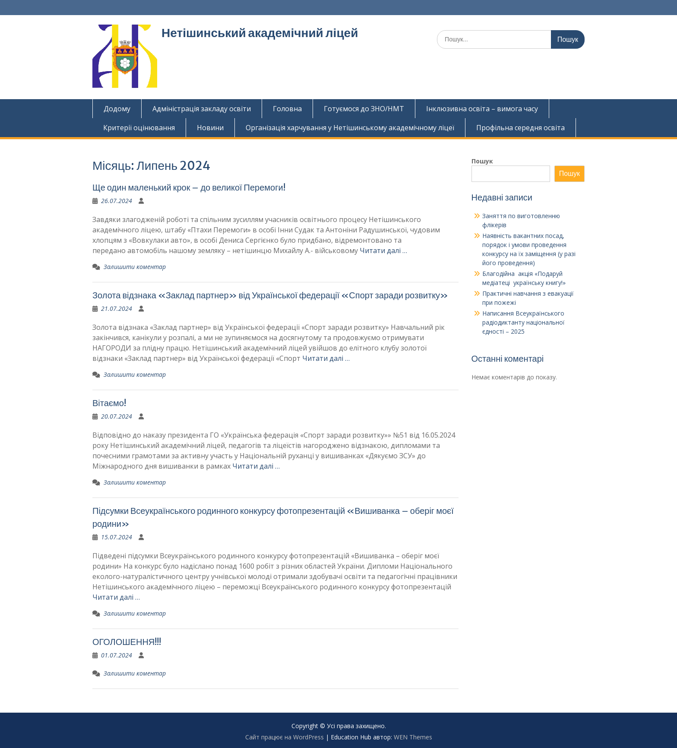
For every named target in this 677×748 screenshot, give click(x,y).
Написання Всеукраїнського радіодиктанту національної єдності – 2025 (523, 322)
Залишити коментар (135, 267)
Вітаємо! (109, 402)
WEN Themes (413, 737)
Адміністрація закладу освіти (201, 108)
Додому (117, 108)
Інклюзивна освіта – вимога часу (482, 108)
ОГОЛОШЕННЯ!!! (126, 641)
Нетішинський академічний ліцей (259, 33)
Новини (210, 127)
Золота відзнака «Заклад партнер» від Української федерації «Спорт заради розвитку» (270, 295)
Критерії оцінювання (139, 127)
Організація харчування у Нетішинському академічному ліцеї (350, 127)
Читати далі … (383, 250)
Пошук (482, 161)
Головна (287, 108)
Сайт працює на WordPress (284, 737)
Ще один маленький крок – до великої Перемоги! (188, 187)
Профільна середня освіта (520, 127)
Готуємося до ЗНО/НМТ (364, 108)
